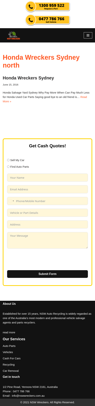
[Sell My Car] (8, 160)
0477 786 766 (21, 391)
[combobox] (11, 201)
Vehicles (8, 352)
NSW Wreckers (39, 402)
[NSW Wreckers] (14, 35)
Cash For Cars (12, 358)
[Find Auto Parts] (8, 166)
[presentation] (35, 259)
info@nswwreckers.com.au (28, 395)
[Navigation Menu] (88, 35)
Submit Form (47, 273)
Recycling (9, 364)
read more (9, 332)
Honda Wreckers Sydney (28, 77)
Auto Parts (9, 345)
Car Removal (11, 370)
